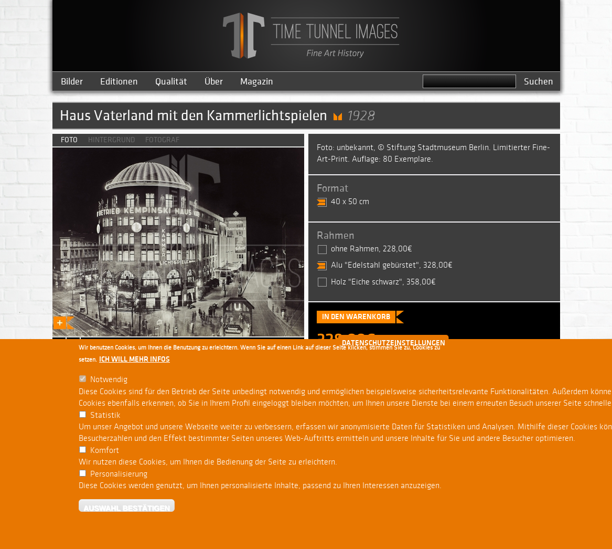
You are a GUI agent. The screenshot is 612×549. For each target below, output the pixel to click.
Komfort (104, 450)
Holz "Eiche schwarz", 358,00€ (383, 282)
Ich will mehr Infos (134, 359)
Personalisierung (118, 474)
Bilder (72, 82)
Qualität (171, 82)
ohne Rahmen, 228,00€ (371, 249)
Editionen (119, 82)
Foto (69, 140)
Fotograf (162, 140)
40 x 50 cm (350, 201)
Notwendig (108, 379)
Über (214, 82)
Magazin (256, 82)
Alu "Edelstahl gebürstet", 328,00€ (392, 265)
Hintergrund (111, 140)
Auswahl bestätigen (126, 508)
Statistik (105, 415)
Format (332, 188)
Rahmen (336, 235)
